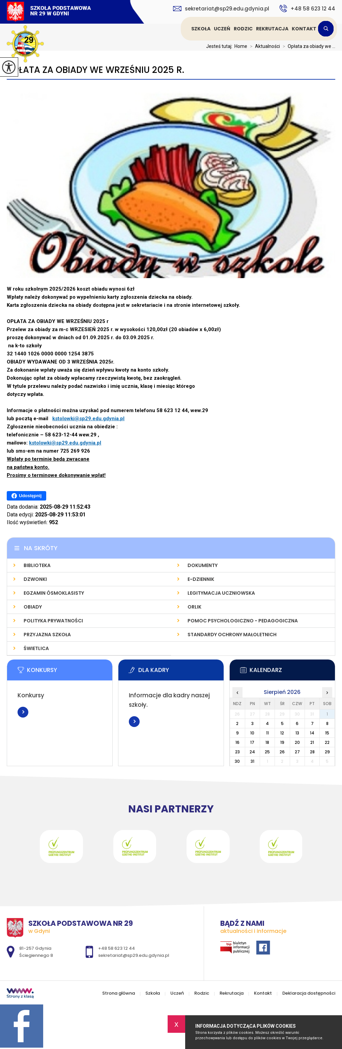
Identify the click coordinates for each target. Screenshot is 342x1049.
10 (252, 733)
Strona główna (181, 29)
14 (312, 733)
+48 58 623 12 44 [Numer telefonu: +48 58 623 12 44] (116, 948)
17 (252, 742)
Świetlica (36, 648)
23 (237, 752)
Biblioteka (37, 565)
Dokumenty (203, 565)
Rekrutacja (272, 28)
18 (267, 742)
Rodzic (243, 28)
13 (297, 733)
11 (267, 733)
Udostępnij (26, 496)
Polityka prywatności (53, 620)
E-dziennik (201, 579)
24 (252, 752)
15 (327, 733)
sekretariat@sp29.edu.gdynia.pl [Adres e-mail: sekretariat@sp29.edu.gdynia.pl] (133, 955)
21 (312, 742)
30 (237, 761)
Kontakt (304, 28)
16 (237, 742)
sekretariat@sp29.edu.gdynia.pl (221, 8)
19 (282, 742)
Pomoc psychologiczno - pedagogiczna (243, 620)
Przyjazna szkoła (47, 634)
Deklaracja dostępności (308, 993)
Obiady (33, 606)
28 (312, 752)
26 (282, 752)
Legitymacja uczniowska (221, 593)
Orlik (194, 606)
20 (297, 742)
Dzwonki (35, 579)
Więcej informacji (23, 712)
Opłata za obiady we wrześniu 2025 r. (95, 70)
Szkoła (200, 28)
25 (267, 752)
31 (252, 761)
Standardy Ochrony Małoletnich (232, 634)
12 (282, 733)
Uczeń (222, 28)
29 (327, 752)
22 (327, 742)
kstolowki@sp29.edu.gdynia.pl (88, 418)
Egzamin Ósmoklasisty (54, 593)
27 (297, 752)
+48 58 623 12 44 (307, 8)
